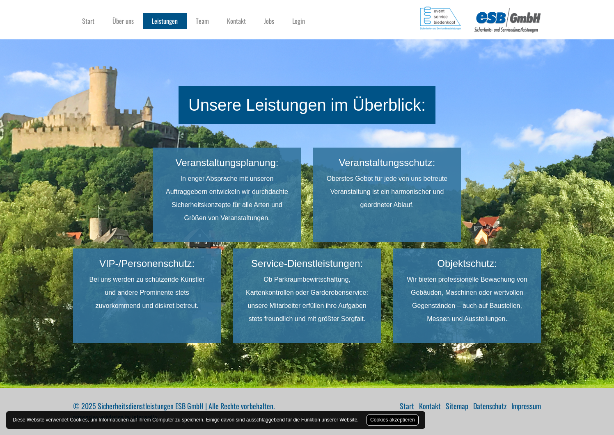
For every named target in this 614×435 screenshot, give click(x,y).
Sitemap (457, 406)
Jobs (269, 21)
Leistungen (165, 21)
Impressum (526, 406)
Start (88, 21)
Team (202, 21)
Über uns (123, 21)
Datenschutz (489, 406)
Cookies (78, 420)
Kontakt (236, 21)
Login (298, 21)
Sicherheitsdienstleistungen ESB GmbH (151, 406)
